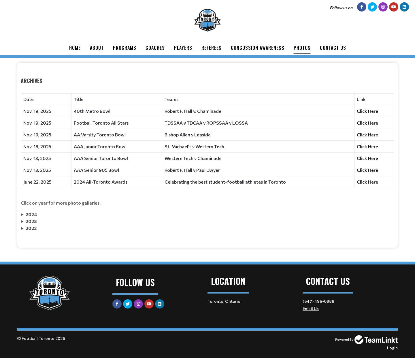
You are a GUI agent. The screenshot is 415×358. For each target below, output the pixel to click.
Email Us (311, 308)
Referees (211, 47)
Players (183, 47)
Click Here (367, 111)
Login (392, 347)
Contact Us (333, 47)
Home (75, 47)
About (97, 47)
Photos (302, 47)
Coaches (155, 47)
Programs (124, 47)
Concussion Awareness (257, 47)
